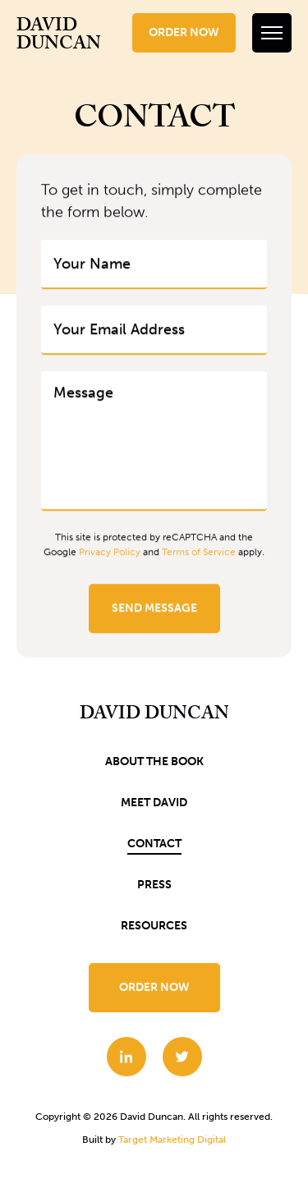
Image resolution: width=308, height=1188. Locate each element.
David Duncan (58, 37)
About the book (154, 761)
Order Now (184, 32)
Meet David (154, 803)
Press (154, 885)
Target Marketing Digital (172, 1139)
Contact (154, 844)
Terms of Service (199, 552)
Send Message (154, 609)
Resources (154, 926)
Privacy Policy (109, 552)
